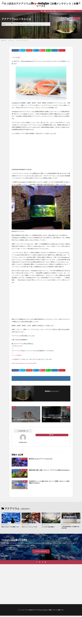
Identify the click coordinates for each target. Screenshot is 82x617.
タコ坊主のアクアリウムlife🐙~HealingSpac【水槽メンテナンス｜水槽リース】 (41, 4)
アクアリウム (15, 23)
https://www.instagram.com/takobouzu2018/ (24, 363)
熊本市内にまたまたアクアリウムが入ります (43, 459)
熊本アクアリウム (31, 24)
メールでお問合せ (17, 355)
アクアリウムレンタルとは (22, 40)
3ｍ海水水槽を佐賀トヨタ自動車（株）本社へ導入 (70, 527)
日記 (26, 481)
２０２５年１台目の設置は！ (49, 526)
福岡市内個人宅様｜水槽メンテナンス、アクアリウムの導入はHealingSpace (49, 471)
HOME (4, 40)
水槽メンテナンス (23, 24)
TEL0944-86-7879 (17, 346)
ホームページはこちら (41, 552)
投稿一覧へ (51, 434)
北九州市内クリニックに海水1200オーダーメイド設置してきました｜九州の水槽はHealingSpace (49, 482)
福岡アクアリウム (7, 24)
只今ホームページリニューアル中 (30, 526)
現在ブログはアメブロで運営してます (10, 527)
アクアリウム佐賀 (15, 24)
